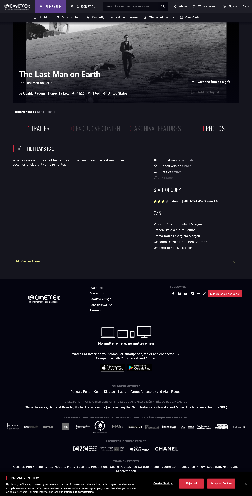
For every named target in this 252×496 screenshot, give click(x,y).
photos (213, 128)
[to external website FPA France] (117, 427)
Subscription (86, 6)
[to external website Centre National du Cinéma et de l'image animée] (85, 448)
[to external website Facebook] (173, 294)
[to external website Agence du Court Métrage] (221, 426)
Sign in (232, 6)
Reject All (191, 483)
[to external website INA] (65, 426)
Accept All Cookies (221, 483)
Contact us (97, 293)
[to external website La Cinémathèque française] (169, 427)
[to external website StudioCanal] (135, 427)
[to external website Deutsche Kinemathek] (204, 427)
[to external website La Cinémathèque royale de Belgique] (239, 427)
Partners (95, 310)
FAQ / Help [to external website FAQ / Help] (96, 288)
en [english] (244, 6)
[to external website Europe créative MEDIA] (112, 449)
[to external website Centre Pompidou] (187, 427)
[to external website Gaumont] (152, 427)
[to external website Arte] (48, 427)
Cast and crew (30, 261)
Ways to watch (207, 6)
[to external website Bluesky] (179, 294)
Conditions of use (101, 305)
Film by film (53, 6)
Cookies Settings (100, 299)
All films (45, 17)
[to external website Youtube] (186, 294)
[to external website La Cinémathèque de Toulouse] (83, 427)
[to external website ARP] (100, 427)
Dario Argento (46, 112)
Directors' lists (71, 17)
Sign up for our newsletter (224, 293)
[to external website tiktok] (205, 294)
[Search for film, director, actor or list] (135, 6)
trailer (39, 128)
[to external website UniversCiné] (31, 426)
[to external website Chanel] (167, 448)
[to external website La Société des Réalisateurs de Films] (13, 427)
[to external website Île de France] (140, 448)
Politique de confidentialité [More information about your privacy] (79, 492)
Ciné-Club (192, 17)
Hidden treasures (126, 17)
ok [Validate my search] (163, 6)
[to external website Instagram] (192, 294)
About (183, 6)
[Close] (245, 483)
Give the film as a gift (214, 82)
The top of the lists (161, 17)
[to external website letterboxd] (198, 294)
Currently (98, 17)
